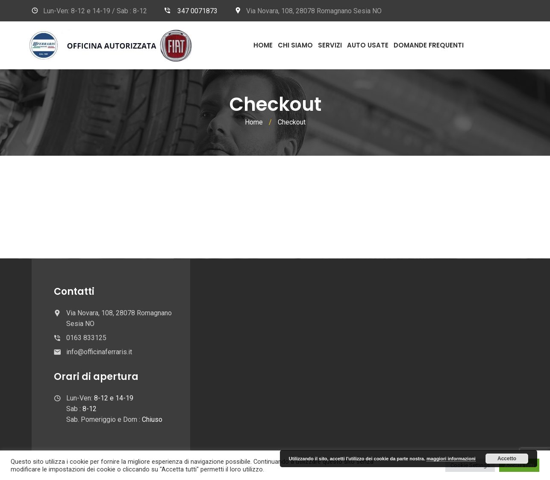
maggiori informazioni (451, 458)
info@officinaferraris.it (99, 352)
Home (263, 45)
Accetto (506, 459)
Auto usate (367, 45)
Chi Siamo (295, 45)
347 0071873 (197, 11)
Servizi (330, 45)
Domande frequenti (429, 45)
